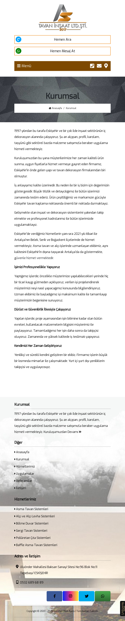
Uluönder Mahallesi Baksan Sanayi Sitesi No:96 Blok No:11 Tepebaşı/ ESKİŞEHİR (55, 570)
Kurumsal (21, 459)
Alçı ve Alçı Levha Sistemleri (34, 516)
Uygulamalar (24, 474)
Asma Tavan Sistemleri (31, 509)
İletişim (20, 488)
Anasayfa (55, 108)
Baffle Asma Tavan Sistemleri (35, 545)
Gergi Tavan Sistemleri (30, 531)
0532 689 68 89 (28, 582)
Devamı (74, 432)
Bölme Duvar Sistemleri (31, 523)
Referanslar (23, 481)
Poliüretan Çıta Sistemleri (32, 538)
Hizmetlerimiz (24, 466)
